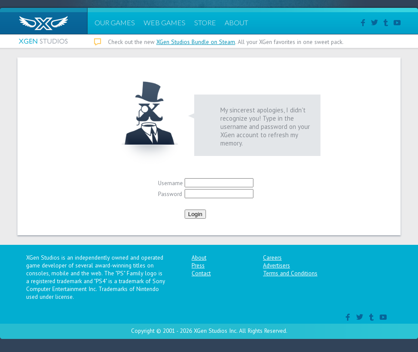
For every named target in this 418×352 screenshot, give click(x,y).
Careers (272, 257)
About (199, 257)
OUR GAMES (114, 22)
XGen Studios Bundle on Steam (195, 42)
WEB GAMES (164, 22)
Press (198, 265)
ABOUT (236, 22)
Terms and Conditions (290, 273)
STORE (205, 22)
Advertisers (276, 265)
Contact (201, 273)
